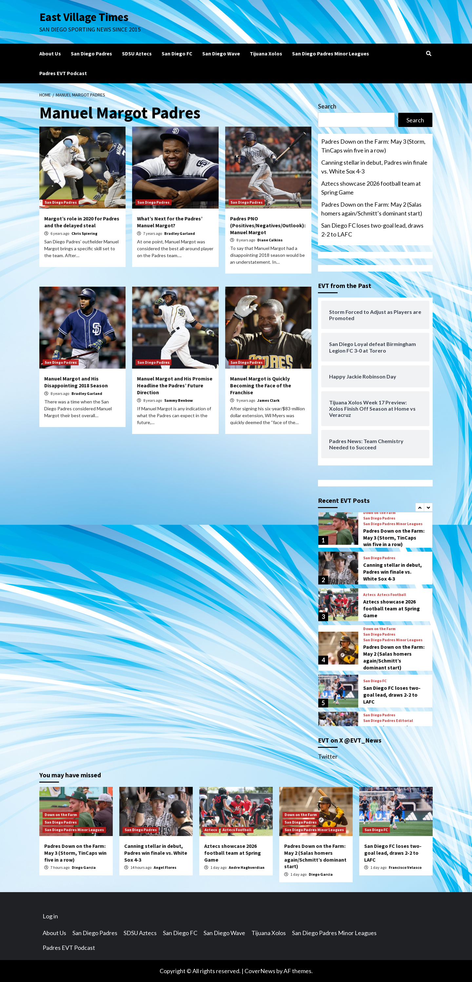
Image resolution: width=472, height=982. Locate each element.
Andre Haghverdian (247, 867)
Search (327, 106)
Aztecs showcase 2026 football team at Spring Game (371, 188)
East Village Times (83, 17)
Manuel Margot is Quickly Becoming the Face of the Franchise (260, 385)
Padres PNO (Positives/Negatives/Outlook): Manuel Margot (267, 225)
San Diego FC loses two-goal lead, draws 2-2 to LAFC (372, 230)
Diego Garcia (84, 867)
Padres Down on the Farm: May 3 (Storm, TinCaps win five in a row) (373, 146)
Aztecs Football (391, 595)
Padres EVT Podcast (63, 73)
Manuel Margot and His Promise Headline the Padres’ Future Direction (174, 385)
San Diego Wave (221, 53)
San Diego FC (177, 53)
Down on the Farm (379, 513)
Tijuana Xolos (266, 53)
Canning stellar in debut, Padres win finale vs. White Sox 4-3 (374, 167)
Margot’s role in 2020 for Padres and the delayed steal (81, 222)
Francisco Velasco (405, 867)
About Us (50, 53)
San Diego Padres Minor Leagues (330, 53)
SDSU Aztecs (137, 53)
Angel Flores (165, 867)
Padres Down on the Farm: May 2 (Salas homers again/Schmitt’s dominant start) (371, 209)
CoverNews (260, 970)
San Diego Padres (91, 53)
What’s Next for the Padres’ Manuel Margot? (170, 222)
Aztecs (369, 595)
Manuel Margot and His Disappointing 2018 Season (76, 382)
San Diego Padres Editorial (388, 721)
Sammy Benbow (178, 400)
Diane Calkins (270, 239)
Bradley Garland (179, 233)
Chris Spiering (84, 233)
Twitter (328, 756)
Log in (50, 916)
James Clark (268, 400)
